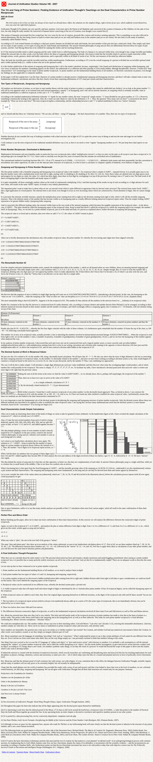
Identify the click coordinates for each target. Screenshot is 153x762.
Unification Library (52, 752)
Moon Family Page (37, 752)
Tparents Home (22, 752)
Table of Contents (8, 752)
